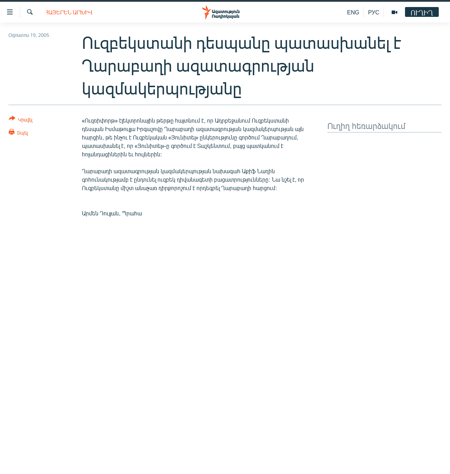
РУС (373, 12)
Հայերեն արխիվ (68, 12)
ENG (353, 12)
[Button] (20, 120)
